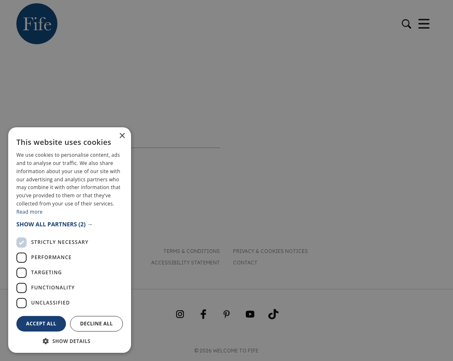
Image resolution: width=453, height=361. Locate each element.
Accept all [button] (41, 323)
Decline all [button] (96, 323)
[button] (69, 224)
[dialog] (226, 180)
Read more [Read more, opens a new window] (29, 211)
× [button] (122, 136)
